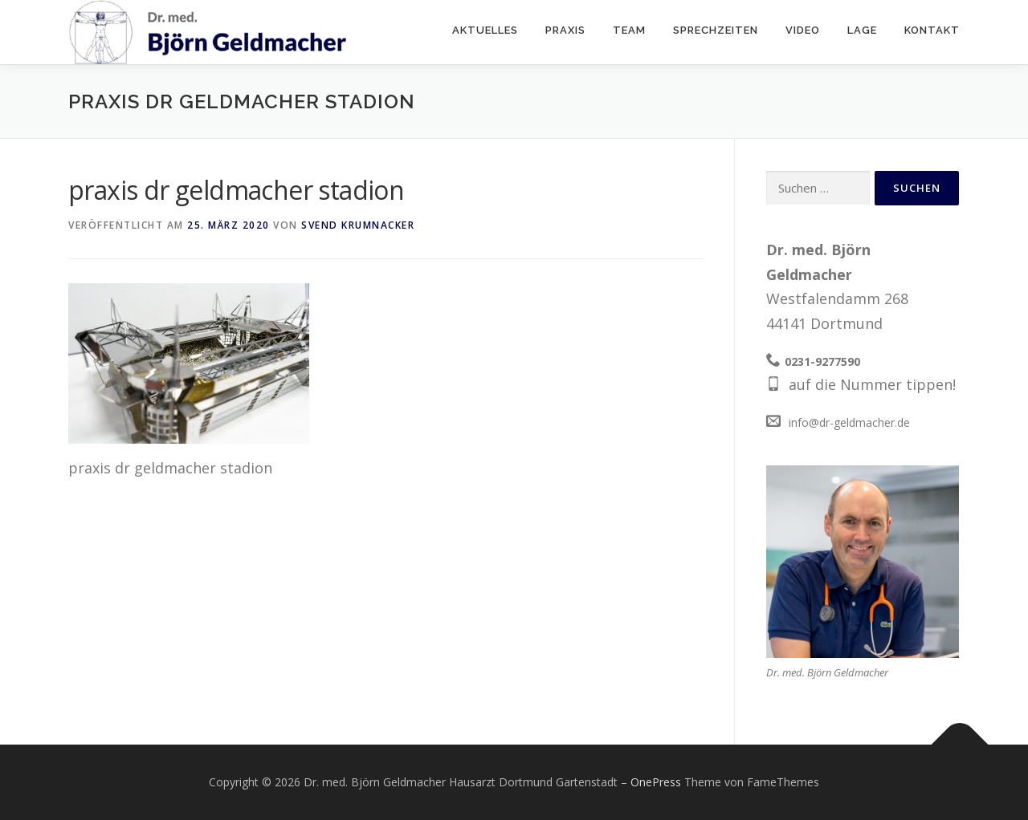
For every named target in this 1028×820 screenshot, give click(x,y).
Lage (862, 30)
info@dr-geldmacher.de (849, 422)
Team (629, 30)
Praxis (565, 30)
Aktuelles (485, 30)
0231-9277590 (822, 361)
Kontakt (932, 30)
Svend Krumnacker (357, 225)
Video (802, 30)
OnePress (655, 782)
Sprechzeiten (715, 30)
